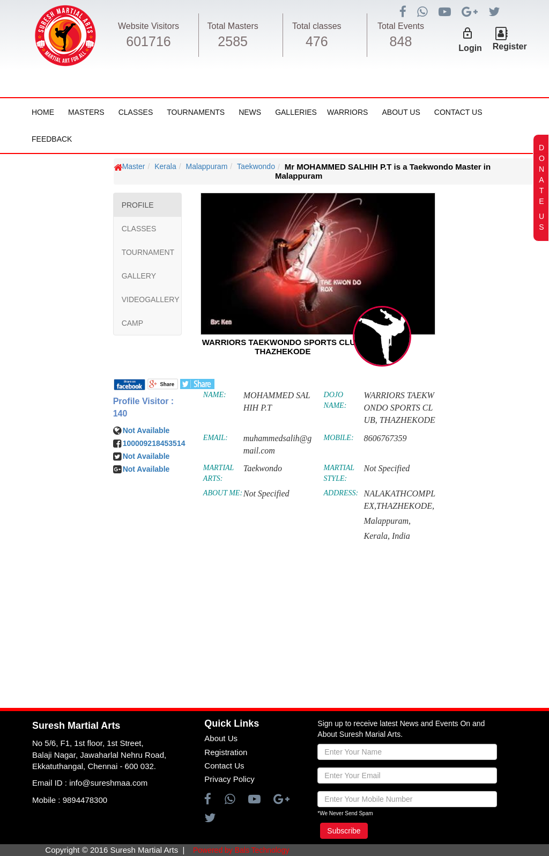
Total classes (317, 26)
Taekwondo (256, 166)
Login (470, 48)
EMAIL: (215, 438)
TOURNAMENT (148, 252)
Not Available (146, 430)
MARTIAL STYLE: (339, 473)
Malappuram (206, 166)
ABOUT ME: (222, 493)
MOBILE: (339, 438)
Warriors (347, 112)
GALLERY (139, 276)
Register (510, 46)
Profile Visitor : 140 (143, 407)
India (401, 535)
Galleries (296, 112)
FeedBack (52, 139)
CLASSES (139, 228)
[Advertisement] (72, 485)
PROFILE (138, 205)
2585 (233, 41)
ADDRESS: (341, 493)
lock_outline (467, 33)
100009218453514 (154, 443)
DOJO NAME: (335, 400)
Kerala (165, 166)
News (250, 112)
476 (317, 41)
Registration (225, 752)
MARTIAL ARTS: (218, 473)
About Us (401, 112)
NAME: (214, 395)
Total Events (400, 26)
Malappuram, (387, 520)
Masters (86, 112)
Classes (135, 112)
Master (133, 166)
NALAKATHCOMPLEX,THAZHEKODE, (399, 499)
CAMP (132, 323)
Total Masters (232, 26)
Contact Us (458, 112)
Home (43, 112)
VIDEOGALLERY (151, 299)
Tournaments (196, 112)
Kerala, (376, 535)
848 (401, 41)
